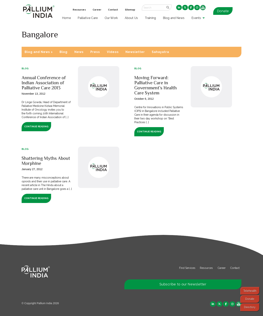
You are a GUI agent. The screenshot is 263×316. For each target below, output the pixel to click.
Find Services (187, 267)
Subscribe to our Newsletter (182, 284)
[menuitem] (179, 8)
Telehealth (249, 290)
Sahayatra (160, 52)
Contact (235, 267)
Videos (113, 52)
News (79, 52)
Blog (63, 52)
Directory (249, 307)
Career (222, 267)
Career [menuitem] (97, 9)
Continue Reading (36, 126)
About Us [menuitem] (131, 18)
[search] (167, 8)
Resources (206, 267)
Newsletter (135, 52)
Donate (223, 11)
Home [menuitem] (66, 18)
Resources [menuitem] (79, 9)
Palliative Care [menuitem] (88, 18)
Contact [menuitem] (113, 9)
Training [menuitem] (150, 18)
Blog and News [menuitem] (173, 18)
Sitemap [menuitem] (130, 9)
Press (95, 52)
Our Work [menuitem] (111, 18)
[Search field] (153, 8)
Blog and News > (39, 52)
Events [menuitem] (196, 18)
